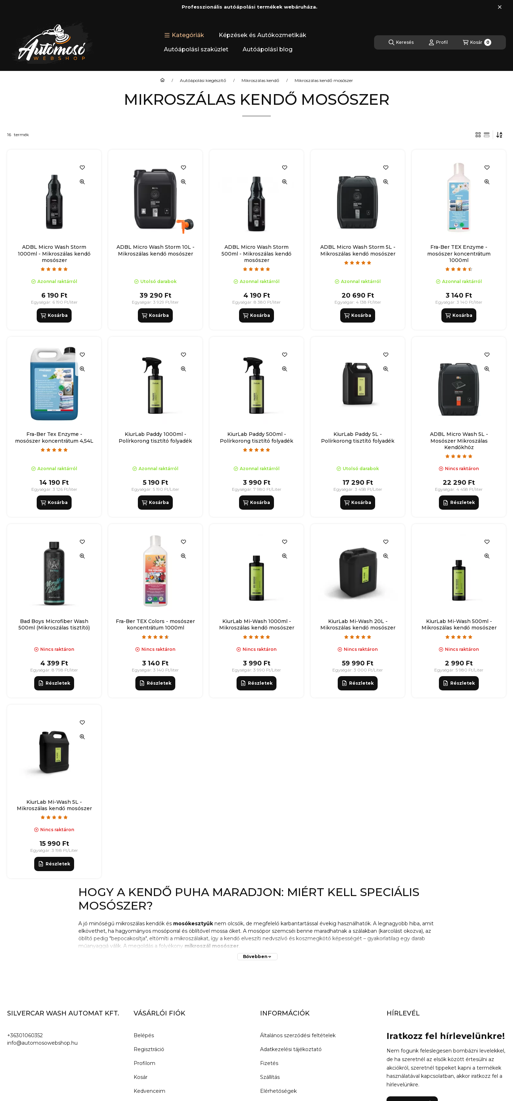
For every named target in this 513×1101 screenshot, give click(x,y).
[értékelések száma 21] (256, 637)
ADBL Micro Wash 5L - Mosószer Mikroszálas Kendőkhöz (459, 440)
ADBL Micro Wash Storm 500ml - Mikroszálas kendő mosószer (256, 253)
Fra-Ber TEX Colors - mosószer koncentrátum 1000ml (155, 624)
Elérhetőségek (278, 1091)
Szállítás (270, 1077)
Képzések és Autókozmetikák (262, 35)
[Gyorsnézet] (82, 182)
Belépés (144, 1035)
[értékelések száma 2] (54, 450)
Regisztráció (149, 1049)
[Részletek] (458, 502)
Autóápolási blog (267, 49)
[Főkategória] (162, 80)
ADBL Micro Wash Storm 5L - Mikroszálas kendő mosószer (357, 250)
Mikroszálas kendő (260, 80)
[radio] (486, 134)
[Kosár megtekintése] (477, 42)
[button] (184, 35)
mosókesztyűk (193, 923)
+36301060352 (25, 1035)
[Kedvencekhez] (82, 167)
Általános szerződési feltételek (298, 1035)
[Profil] (438, 42)
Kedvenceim (149, 1091)
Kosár (140, 1077)
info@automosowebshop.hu (42, 1043)
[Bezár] (499, 7)
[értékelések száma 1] (357, 263)
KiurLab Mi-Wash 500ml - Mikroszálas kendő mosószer (459, 624)
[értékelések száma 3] (155, 637)
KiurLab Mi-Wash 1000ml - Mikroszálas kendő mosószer (256, 624)
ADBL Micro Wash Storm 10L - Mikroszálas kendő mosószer (155, 250)
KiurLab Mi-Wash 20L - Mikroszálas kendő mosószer (357, 624)
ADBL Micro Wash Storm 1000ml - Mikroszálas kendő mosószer (54, 253)
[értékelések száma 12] (458, 456)
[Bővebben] (257, 956)
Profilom (144, 1063)
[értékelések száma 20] (256, 269)
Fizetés (269, 1063)
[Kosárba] (54, 315)
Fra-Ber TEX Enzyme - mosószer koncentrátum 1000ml (459, 253)
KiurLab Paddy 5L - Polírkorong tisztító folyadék (357, 437)
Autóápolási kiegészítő (203, 80)
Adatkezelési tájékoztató (291, 1049)
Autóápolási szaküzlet (196, 49)
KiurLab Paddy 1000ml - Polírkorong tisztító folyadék (155, 437)
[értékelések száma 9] (54, 269)
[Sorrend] (499, 134)
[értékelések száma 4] (458, 269)
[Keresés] (401, 42)
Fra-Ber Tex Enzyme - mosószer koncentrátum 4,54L (54, 437)
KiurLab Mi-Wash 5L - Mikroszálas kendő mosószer (54, 805)
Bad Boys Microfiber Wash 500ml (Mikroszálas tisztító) (54, 624)
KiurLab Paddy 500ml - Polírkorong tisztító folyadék (256, 437)
